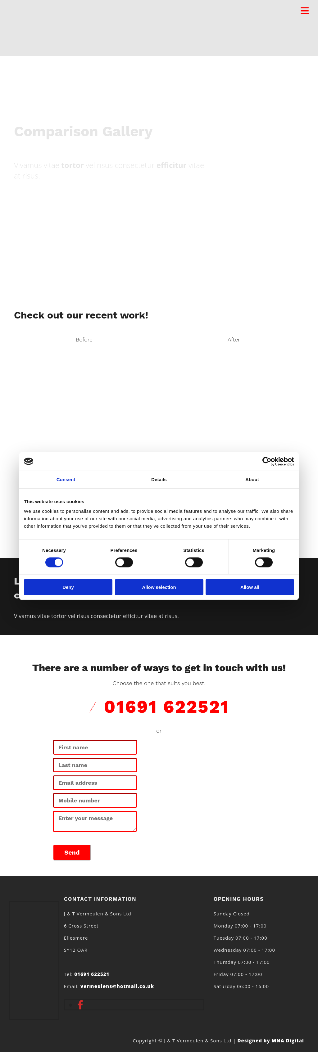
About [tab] (252, 479)
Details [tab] (159, 479)
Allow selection (159, 587)
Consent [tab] (66, 479)
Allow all (249, 587)
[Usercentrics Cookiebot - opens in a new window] (267, 461)
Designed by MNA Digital (271, 1040)
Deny (68, 587)
